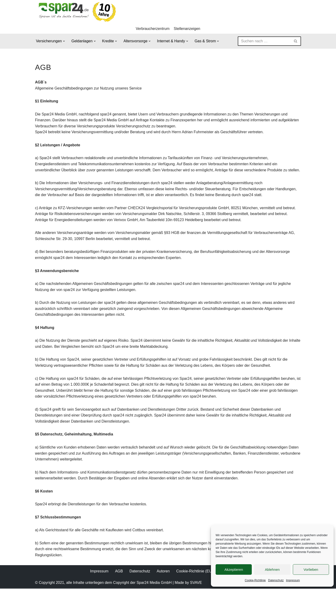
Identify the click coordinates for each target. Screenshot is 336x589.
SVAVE (196, 583)
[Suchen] (264, 41)
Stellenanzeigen (187, 29)
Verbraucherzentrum (153, 29)
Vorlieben (311, 569)
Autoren (163, 572)
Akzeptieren (233, 569)
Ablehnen (272, 569)
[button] (64, 41)
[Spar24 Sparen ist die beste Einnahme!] (76, 12)
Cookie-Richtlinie (255, 580)
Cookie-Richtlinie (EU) (194, 572)
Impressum (293, 580)
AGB (119, 572)
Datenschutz (276, 580)
